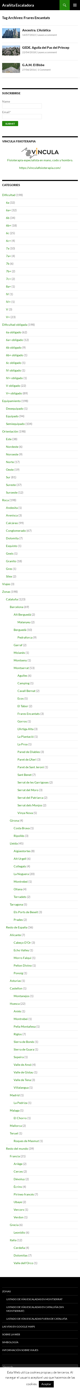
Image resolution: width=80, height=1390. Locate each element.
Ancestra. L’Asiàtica (36, 30)
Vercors (19, 1209)
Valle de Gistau (23, 1072)
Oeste (10, 469)
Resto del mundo (17, 1148)
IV (7, 294)
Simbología (10, 1342)
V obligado (13, 385)
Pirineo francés (24, 1194)
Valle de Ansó (23, 1064)
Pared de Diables (28, 752)
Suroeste (11, 492)
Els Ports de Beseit (26, 912)
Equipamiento (11, 401)
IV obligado (13, 370)
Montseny (20, 660)
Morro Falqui (22, 958)
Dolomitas (21, 1255)
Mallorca (16, 1125)
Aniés (17, 1011)
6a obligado (13, 332)
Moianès (19, 652)
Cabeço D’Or (22, 942)
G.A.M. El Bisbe (33, 65)
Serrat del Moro (27, 790)
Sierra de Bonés (24, 1042)
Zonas (6, 591)
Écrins (18, 1186)
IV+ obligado (14, 378)
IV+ (8, 301)
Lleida (14, 843)
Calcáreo (12, 523)
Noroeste (12, 454)
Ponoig (18, 973)
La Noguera (21, 874)
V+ (8, 317)
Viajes (6, 584)
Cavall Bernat (26, 691)
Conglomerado (16, 530)
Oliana (18, 889)
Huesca (15, 1003)
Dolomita (12, 538)
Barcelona (16, 607)
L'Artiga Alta (25, 729)
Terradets (20, 897)
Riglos (18, 1034)
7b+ (8, 271)
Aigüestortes (22, 851)
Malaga (14, 1110)
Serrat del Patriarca (30, 797)
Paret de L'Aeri (26, 759)
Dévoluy (19, 1179)
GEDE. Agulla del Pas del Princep (45, 47)
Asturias (15, 980)
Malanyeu (24, 622)
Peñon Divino (23, 965)
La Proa (22, 744)
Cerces (18, 1171)
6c (7, 233)
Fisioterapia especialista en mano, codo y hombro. (40, 160)
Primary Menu (75, 5)
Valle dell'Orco (23, 1263)
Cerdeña (19, 1247)
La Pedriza (20, 1103)
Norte (10, 462)
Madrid (15, 1095)
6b (7, 218)
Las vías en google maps (18, 1326)
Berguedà (20, 630)
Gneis (9, 553)
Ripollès (19, 836)
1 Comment (44, 69)
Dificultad (8, 195)
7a (7, 248)
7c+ (8, 279)
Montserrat (21, 668)
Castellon (16, 988)
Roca (5, 500)
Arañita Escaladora (18, 5)
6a (7, 202)
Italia (13, 1240)
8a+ (8, 286)
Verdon (18, 1217)
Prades (18, 919)
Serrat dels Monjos (29, 805)
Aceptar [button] (46, 1384)
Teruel (14, 1133)
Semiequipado (15, 424)
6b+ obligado (14, 355)
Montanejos (21, 996)
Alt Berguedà (22, 614)
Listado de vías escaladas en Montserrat (34, 1299)
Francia (15, 1156)
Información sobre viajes (20, 1350)
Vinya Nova (25, 813)
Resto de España (16, 927)
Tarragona (16, 904)
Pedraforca (24, 637)
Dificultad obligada (14, 324)
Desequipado (14, 408)
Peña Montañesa (25, 1026)
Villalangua (21, 1087)
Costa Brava (22, 828)
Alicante (15, 935)
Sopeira (19, 1057)
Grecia (14, 1225)
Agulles (22, 675)
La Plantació (25, 736)
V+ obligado (14, 393)
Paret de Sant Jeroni (30, 767)
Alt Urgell (20, 858)
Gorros (22, 721)
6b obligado (14, 347)
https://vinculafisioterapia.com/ (40, 168)
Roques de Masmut (26, 1141)
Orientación (10, 431)
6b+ (8, 225)
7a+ (8, 256)
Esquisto (11, 546)
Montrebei (21, 881)
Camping (23, 683)
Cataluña (12, 599)
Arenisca (12, 515)
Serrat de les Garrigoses (33, 782)
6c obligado (13, 363)
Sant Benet (24, 774)
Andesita (12, 507)
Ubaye (18, 1202)
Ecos (20, 698)
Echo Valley (21, 950)
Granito (11, 561)
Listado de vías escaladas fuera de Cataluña (36, 1318)
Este (9, 439)
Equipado (12, 416)
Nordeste (12, 446)
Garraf (18, 645)
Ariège (18, 1164)
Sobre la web (11, 1334)
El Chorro (20, 1118)
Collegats (20, 866)
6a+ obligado (14, 340)
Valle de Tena (22, 1080)
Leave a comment (47, 34)
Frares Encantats (28, 713)
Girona (14, 820)
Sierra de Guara (24, 1049)
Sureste (11, 485)
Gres (9, 568)
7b (7, 263)
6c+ (8, 240)
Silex (9, 576)
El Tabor (22, 706)
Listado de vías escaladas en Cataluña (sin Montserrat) (35, 1308)
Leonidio (19, 1232)
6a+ (8, 210)
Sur (8, 477)
